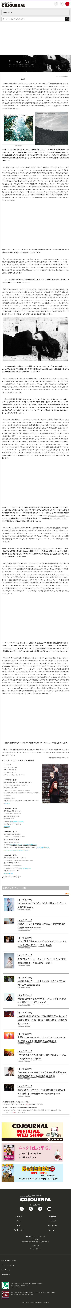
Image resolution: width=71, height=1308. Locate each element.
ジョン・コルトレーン (17, 295)
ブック (18, 1221)
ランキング (52, 1225)
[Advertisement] (35, 39)
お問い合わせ (6, 1274)
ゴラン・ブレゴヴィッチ (60, 192)
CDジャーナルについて (9, 1260)
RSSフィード (6, 1270)
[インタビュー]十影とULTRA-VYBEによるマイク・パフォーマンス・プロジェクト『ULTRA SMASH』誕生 (41, 1037)
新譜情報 (52, 1216)
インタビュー (18, 1230)
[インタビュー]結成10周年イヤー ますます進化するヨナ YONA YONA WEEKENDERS (42, 981)
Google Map (35, 1245)
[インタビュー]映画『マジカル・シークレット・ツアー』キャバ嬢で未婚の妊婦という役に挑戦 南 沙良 (42, 959)
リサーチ (52, 1221)
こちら (27, 1104)
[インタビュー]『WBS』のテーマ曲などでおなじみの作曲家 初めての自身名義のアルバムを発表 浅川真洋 (42, 1072)
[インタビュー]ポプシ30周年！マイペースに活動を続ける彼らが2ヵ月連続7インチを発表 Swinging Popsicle (41, 1090)
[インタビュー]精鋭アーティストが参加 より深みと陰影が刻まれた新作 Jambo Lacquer (41, 924)
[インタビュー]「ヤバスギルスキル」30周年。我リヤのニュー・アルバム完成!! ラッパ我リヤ (42, 1055)
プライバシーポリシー (8, 1265)
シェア (23, 78)
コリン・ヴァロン (7, 95)
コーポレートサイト (35, 1248)
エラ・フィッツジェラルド (33, 289)
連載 (18, 1225)
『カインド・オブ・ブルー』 (15, 292)
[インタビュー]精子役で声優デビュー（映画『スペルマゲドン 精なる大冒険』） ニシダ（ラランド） (42, 998)
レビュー (52, 1230)
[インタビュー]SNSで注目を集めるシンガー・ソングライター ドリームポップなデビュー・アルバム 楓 (42, 941)
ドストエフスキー (54, 262)
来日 (55, 105)
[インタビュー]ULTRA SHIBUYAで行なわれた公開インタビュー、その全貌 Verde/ (42, 903)
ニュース (18, 1216)
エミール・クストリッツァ (41, 192)
